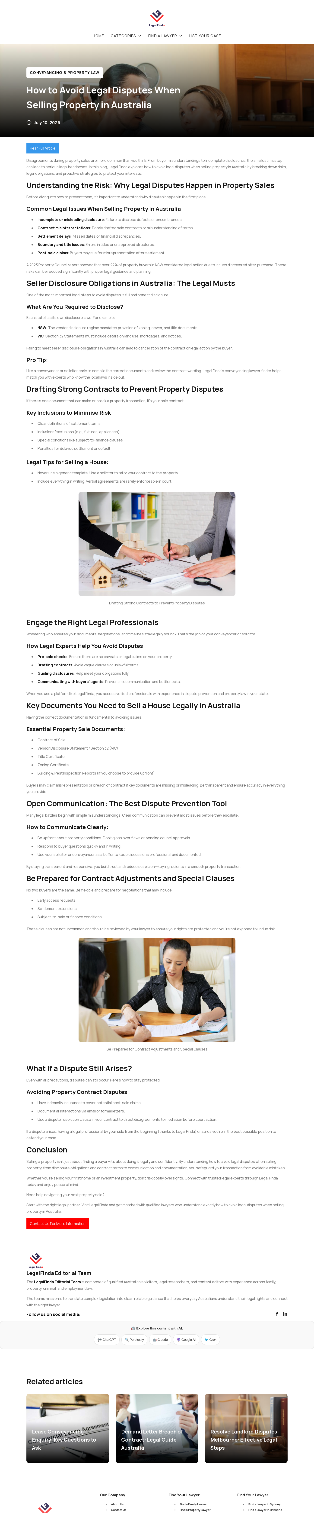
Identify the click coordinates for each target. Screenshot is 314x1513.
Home (98, 36)
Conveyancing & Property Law (65, 72)
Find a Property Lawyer (195, 1510)
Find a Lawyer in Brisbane (265, 1510)
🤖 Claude (160, 1339)
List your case (205, 36)
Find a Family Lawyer (193, 1504)
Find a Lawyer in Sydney (264, 1504)
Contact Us (119, 1510)
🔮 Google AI (186, 1339)
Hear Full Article (43, 148)
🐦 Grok (210, 1339)
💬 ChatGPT (107, 1339)
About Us (117, 1504)
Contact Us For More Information (58, 1223)
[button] (126, 36)
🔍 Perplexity (134, 1339)
